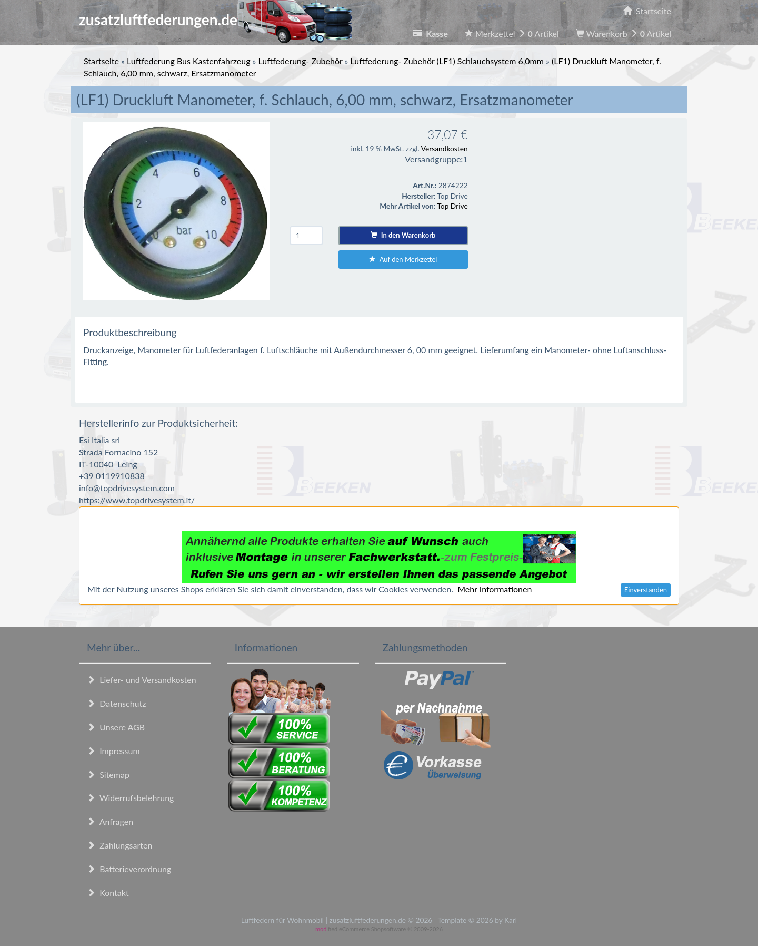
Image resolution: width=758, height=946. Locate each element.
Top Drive (452, 205)
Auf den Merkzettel (403, 259)
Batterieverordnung (129, 869)
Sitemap (108, 774)
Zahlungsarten (119, 845)
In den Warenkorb (403, 235)
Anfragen (110, 821)
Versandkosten (444, 148)
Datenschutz (116, 703)
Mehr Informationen (494, 589)
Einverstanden (645, 590)
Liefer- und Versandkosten (141, 680)
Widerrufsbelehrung (130, 798)
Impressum (113, 751)
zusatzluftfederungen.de (215, 19)
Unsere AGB (116, 727)
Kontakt (108, 893)
